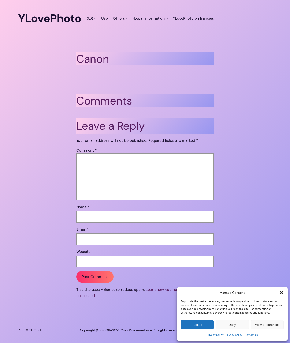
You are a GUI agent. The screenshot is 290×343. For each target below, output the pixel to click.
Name (82, 207)
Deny (232, 325)
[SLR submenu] (95, 18)
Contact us (251, 335)
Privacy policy (215, 335)
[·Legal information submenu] (167, 18)
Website (83, 251)
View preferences (267, 325)
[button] (281, 293)
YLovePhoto (31, 329)
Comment (86, 150)
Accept (197, 325)
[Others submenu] (127, 18)
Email (82, 229)
